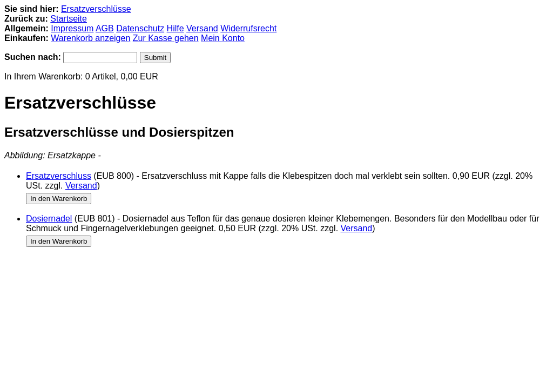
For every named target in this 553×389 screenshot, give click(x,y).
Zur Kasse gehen (166, 38)
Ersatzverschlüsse (96, 9)
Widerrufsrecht (248, 28)
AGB (105, 28)
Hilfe (175, 28)
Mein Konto (223, 38)
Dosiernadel (49, 218)
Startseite (68, 18)
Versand (202, 28)
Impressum (72, 28)
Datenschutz (140, 28)
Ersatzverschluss (58, 175)
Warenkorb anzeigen (90, 38)
